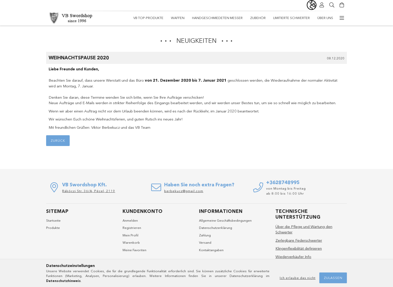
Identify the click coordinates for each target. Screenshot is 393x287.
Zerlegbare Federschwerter (298, 240)
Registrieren (132, 228)
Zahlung (205, 235)
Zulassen (333, 278)
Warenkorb (131, 242)
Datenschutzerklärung (215, 228)
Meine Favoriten (134, 250)
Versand (205, 242)
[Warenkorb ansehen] (342, 5)
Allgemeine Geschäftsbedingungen (225, 220)
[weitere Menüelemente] (342, 18)
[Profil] (322, 5)
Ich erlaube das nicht (298, 278)
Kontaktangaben (211, 250)
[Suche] (332, 5)
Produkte (53, 228)
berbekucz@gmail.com (183, 191)
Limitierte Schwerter (291, 18)
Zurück (58, 140)
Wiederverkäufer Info (293, 256)
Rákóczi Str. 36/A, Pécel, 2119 (88, 191)
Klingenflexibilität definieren (298, 248)
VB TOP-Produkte (148, 18)
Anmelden (130, 220)
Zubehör (258, 18)
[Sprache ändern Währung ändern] (312, 5)
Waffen (177, 18)
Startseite (53, 220)
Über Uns (325, 18)
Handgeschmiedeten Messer (217, 18)
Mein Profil (130, 235)
